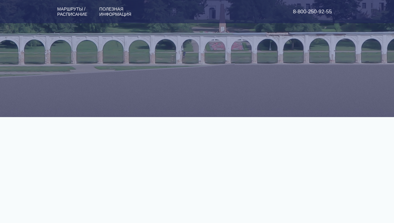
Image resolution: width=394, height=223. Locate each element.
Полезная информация (115, 12)
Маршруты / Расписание (72, 12)
